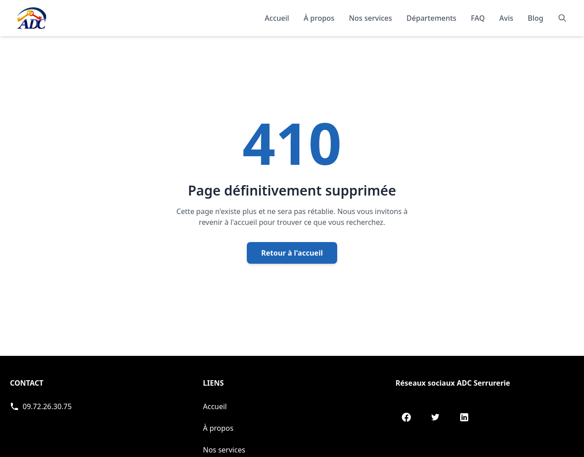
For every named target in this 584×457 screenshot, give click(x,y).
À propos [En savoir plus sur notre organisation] (319, 18)
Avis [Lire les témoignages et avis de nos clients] (506, 18)
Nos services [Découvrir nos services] (370, 18)
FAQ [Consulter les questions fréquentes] (478, 18)
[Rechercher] (562, 18)
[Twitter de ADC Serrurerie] (435, 417)
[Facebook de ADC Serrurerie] (406, 417)
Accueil (277, 18)
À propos (218, 428)
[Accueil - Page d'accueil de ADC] (31, 18)
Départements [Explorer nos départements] (431, 18)
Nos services (224, 450)
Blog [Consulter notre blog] (535, 18)
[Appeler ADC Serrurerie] (41, 406)
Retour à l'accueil (292, 253)
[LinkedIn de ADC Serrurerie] (464, 417)
